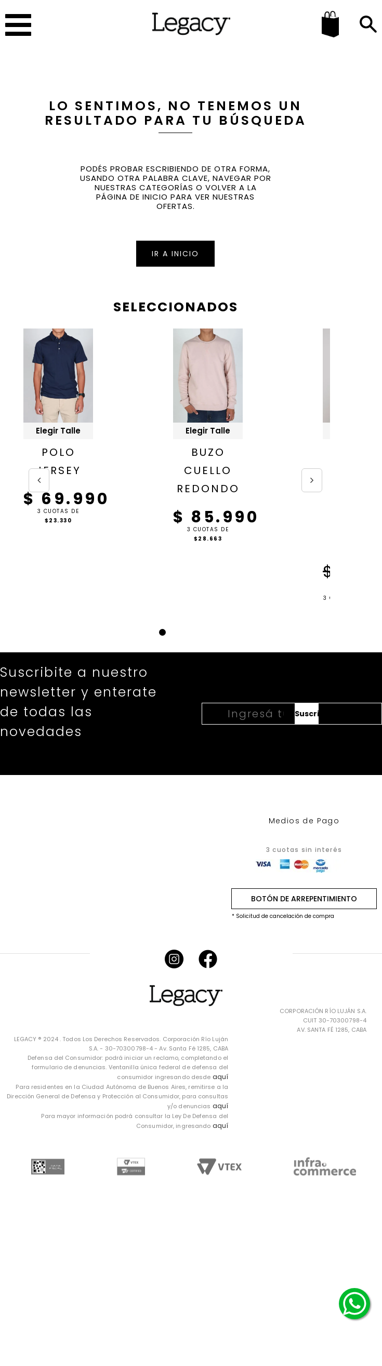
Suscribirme (307, 713)
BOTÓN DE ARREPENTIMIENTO (304, 899)
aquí (220, 1077)
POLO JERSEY (58, 461)
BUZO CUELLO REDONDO (208, 470)
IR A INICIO (175, 253)
